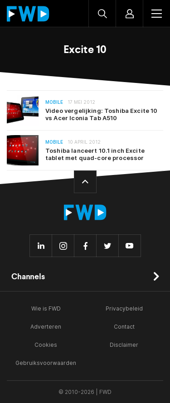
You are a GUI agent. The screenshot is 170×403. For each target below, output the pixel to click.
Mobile (54, 102)
